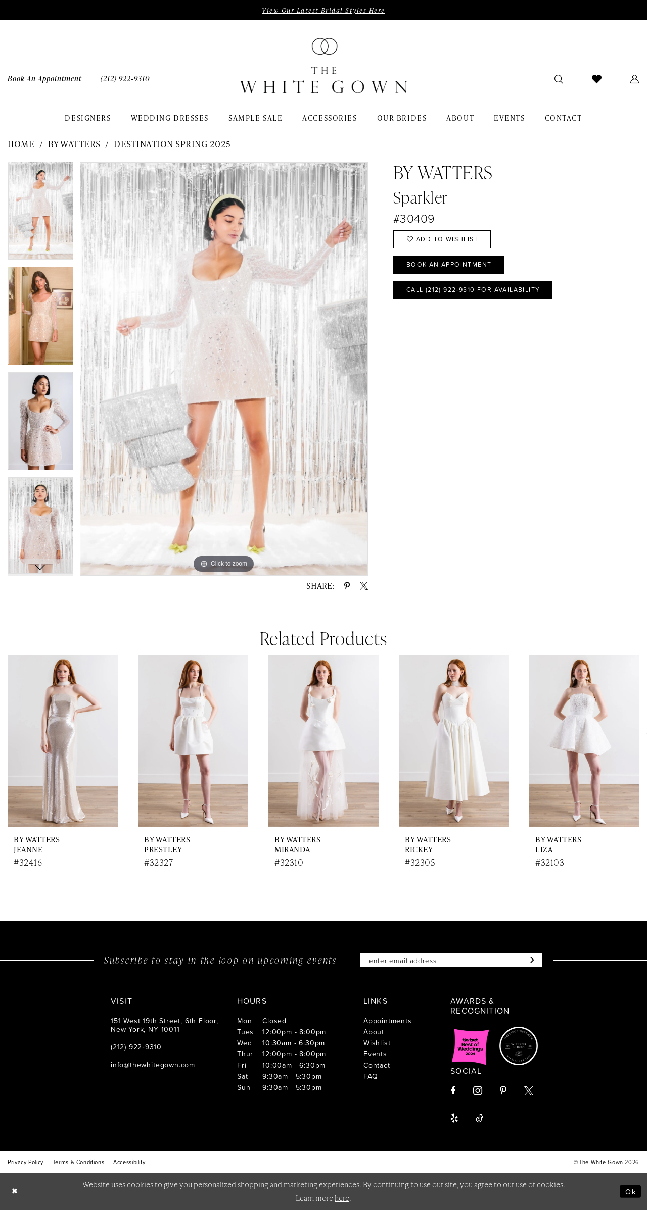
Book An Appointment (451, 266)
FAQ (370, 1077)
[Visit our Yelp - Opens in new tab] (454, 1119)
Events (375, 1054)
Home (21, 144)
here (342, 1198)
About (373, 1032)
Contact (376, 1066)
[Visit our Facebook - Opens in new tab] (452, 1091)
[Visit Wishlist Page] (597, 78)
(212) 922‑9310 (136, 1047)
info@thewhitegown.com (153, 1065)
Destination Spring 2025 (172, 144)
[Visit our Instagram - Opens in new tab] (477, 1091)
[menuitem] (125, 78)
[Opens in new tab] (470, 1047)
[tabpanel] (40, 214)
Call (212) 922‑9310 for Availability (478, 292)
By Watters (74, 144)
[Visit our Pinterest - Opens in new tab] (503, 1091)
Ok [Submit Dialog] (630, 1192)
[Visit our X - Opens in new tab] (528, 1091)
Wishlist (376, 1043)
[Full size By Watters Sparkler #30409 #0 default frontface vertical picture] (223, 369)
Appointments (387, 1021)
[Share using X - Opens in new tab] (364, 586)
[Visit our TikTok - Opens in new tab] (479, 1119)
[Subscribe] (533, 961)
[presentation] (63, 741)
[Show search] (559, 78)
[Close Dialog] (15, 1192)
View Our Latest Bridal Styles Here (323, 10)
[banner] (323, 66)
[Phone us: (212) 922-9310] (125, 78)
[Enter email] (451, 961)
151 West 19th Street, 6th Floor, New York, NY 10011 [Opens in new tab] (164, 1026)
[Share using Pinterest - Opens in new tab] (347, 586)
